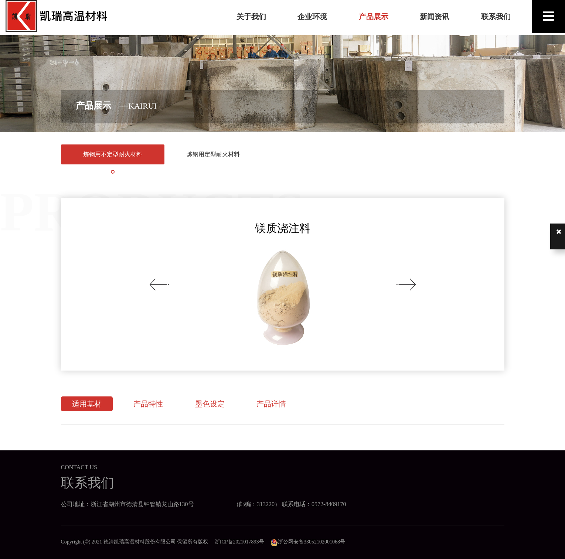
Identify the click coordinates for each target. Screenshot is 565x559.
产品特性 (148, 404)
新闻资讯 (434, 17)
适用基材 (87, 404)
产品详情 (271, 404)
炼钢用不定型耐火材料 (112, 154)
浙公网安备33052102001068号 (307, 542)
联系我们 (496, 17)
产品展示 (373, 17)
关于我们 (251, 17)
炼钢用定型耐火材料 (213, 154)
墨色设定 (210, 404)
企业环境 (312, 17)
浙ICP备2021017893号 (239, 542)
